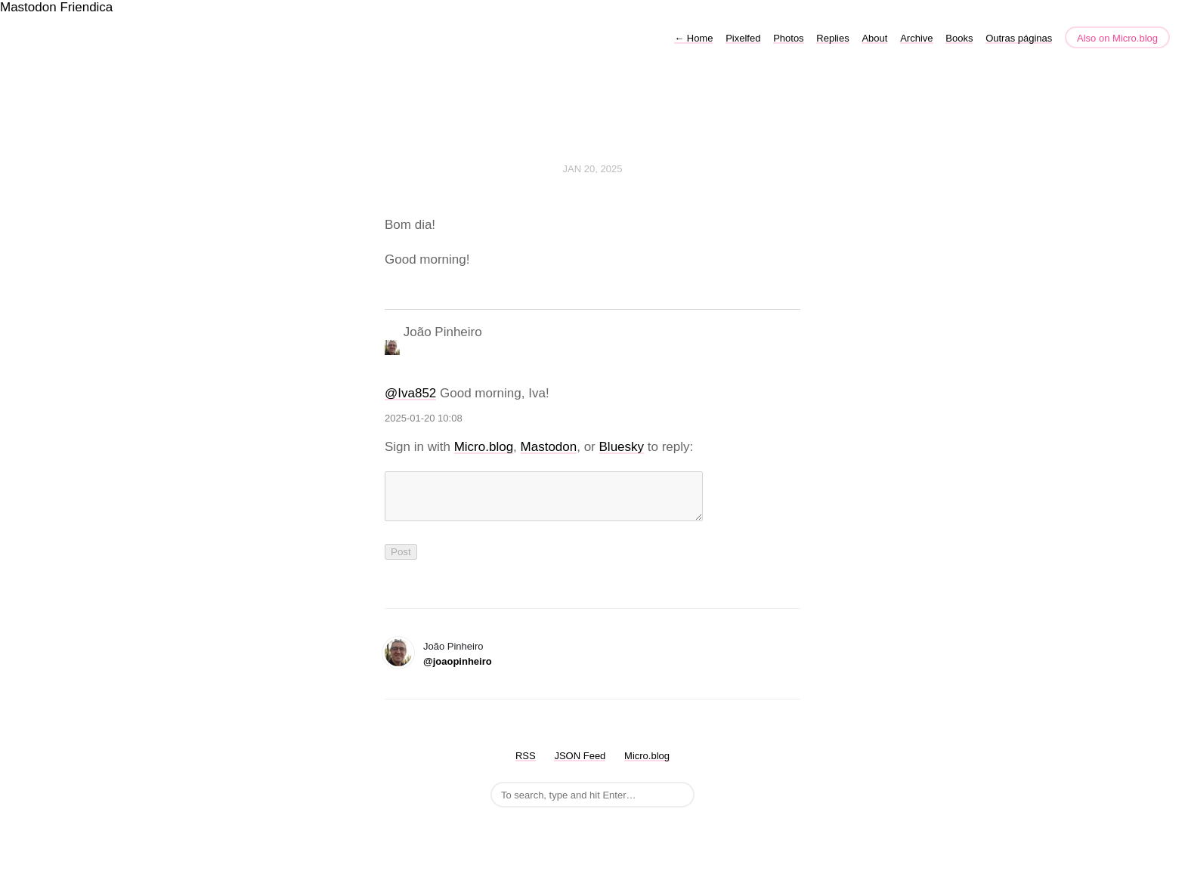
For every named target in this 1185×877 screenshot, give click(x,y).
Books (959, 38)
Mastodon (28, 7)
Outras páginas (1018, 38)
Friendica (86, 7)
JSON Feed (579, 764)
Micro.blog (483, 447)
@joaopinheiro (457, 670)
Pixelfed (743, 38)
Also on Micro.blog (1117, 38)
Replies (832, 38)
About (874, 38)
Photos (788, 38)
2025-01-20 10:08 (424, 418)
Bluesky (622, 447)
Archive (916, 38)
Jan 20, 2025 (593, 168)
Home (693, 38)
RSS (525, 764)
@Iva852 (410, 393)
